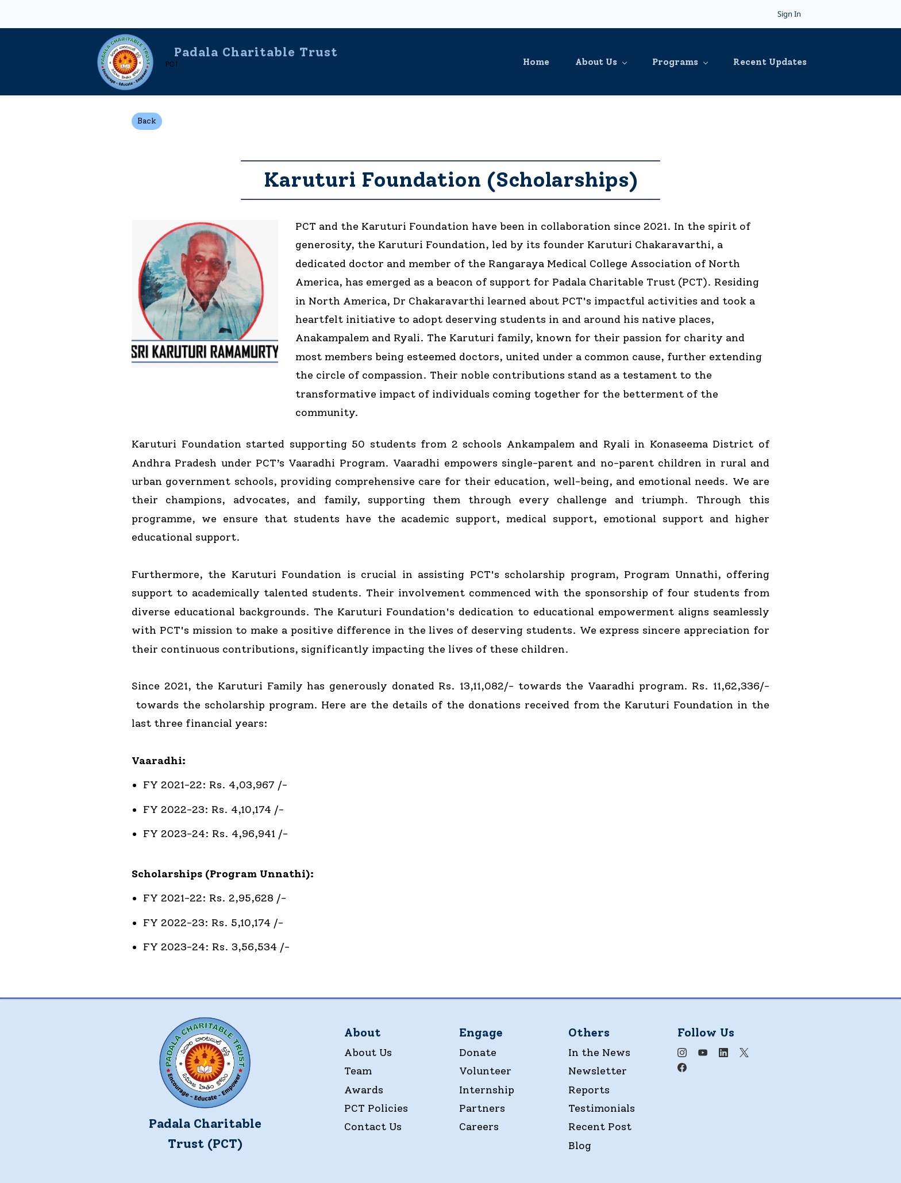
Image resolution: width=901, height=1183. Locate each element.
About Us (368, 1052)
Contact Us (373, 1126)
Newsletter (597, 1070)
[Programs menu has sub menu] (666, 61)
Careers (479, 1126)
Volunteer (485, 1070)
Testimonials (601, 1107)
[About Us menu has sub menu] (584, 61)
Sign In (789, 14)
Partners (482, 1107)
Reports (589, 1089)
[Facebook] (682, 1066)
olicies (391, 1107)
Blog (579, 1145)
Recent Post (600, 1126)
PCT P (359, 1107)
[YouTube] (702, 1052)
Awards (363, 1089)
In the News (599, 1052)
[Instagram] (682, 1052)
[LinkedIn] (723, 1052)
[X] (744, 1052)
